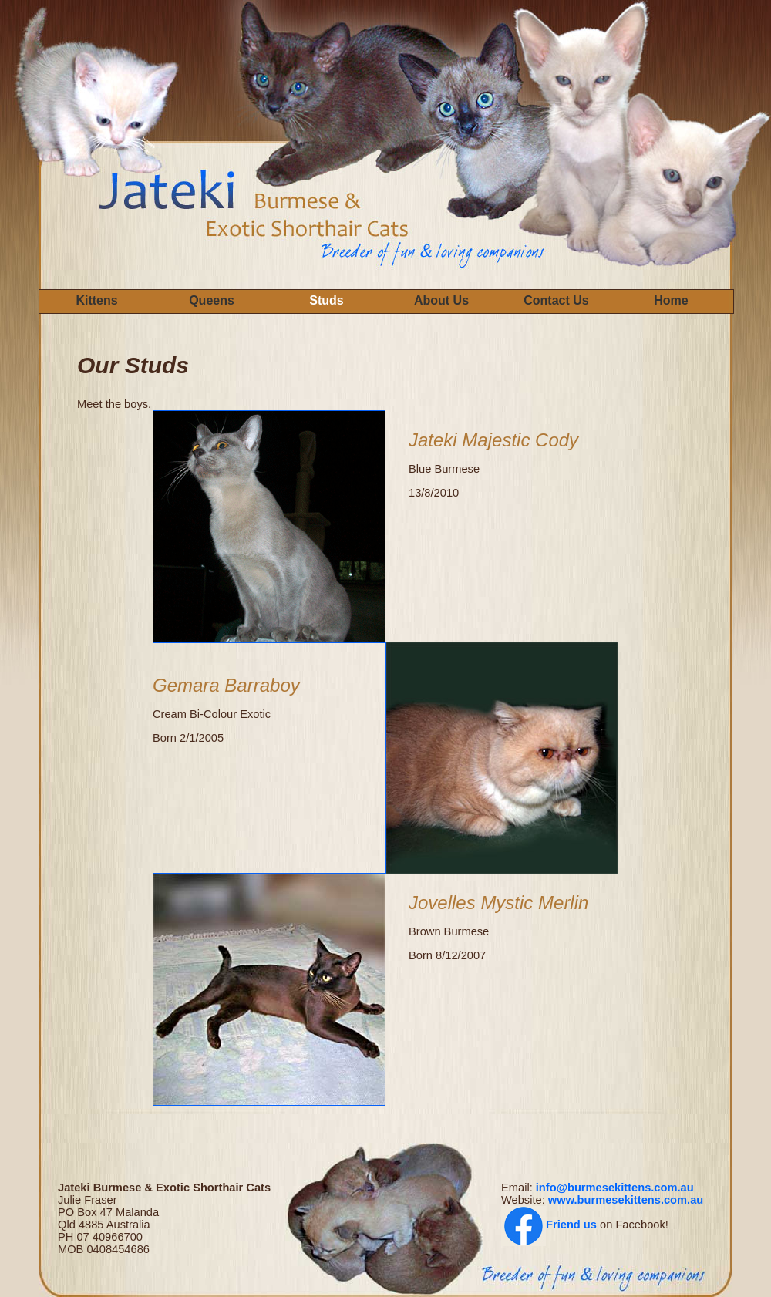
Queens (211, 300)
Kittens (96, 300)
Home (671, 300)
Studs (326, 300)
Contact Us (556, 300)
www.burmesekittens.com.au (625, 1200)
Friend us (571, 1224)
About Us (441, 300)
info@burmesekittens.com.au (615, 1187)
